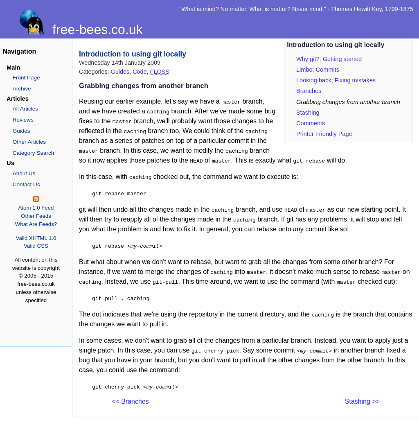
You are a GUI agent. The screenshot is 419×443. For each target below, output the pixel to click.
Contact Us (26, 184)
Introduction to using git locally (132, 54)
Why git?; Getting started (329, 59)
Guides (21, 131)
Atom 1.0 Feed (36, 208)
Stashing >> (362, 401)
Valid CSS (36, 246)
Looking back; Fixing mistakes (336, 80)
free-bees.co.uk (97, 29)
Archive (22, 89)
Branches (308, 91)
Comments (310, 123)
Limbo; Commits (317, 69)
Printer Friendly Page (324, 134)
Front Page (26, 78)
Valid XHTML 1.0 (36, 238)
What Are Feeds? (36, 224)
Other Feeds (36, 216)
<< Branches (130, 401)
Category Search (33, 153)
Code (139, 71)
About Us (24, 173)
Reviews (23, 120)
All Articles (25, 109)
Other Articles (29, 142)
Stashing (308, 112)
